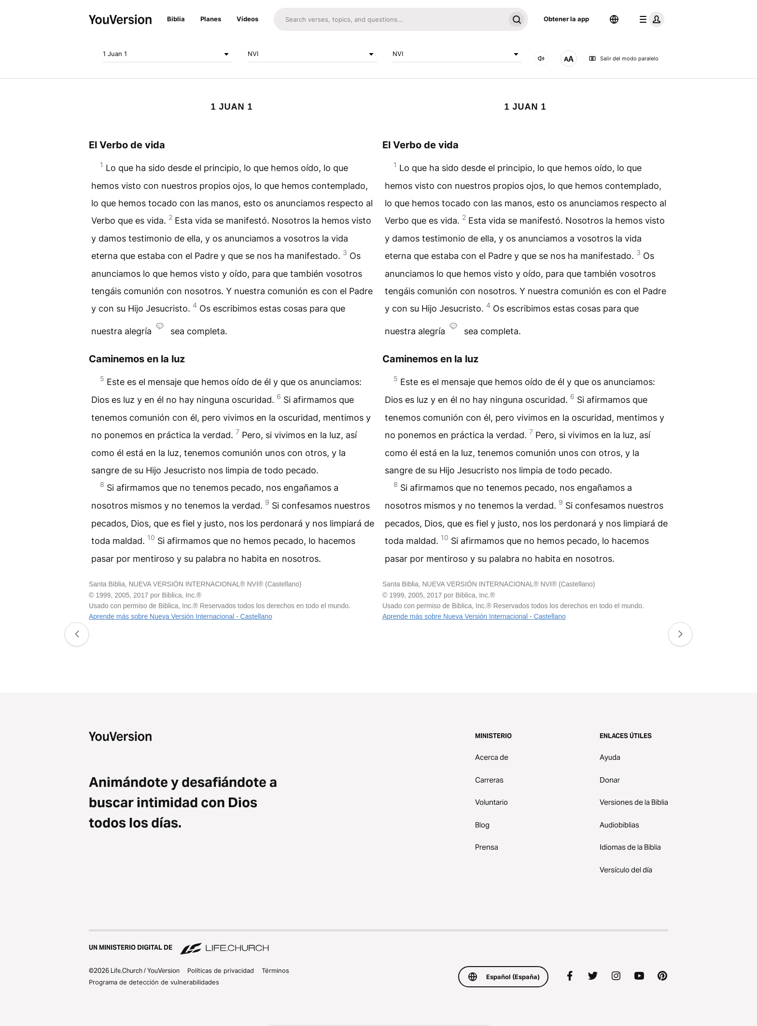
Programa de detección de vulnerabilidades (154, 982)
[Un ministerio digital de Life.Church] (378, 943)
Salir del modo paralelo (624, 58)
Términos (275, 970)
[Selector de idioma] (614, 19)
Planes (210, 19)
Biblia (176, 19)
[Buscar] (389, 19)
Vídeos (247, 19)
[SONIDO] (541, 58)
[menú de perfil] (649, 19)
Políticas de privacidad (220, 970)
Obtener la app (566, 19)
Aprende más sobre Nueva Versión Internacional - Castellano (180, 616)
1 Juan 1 (167, 54)
